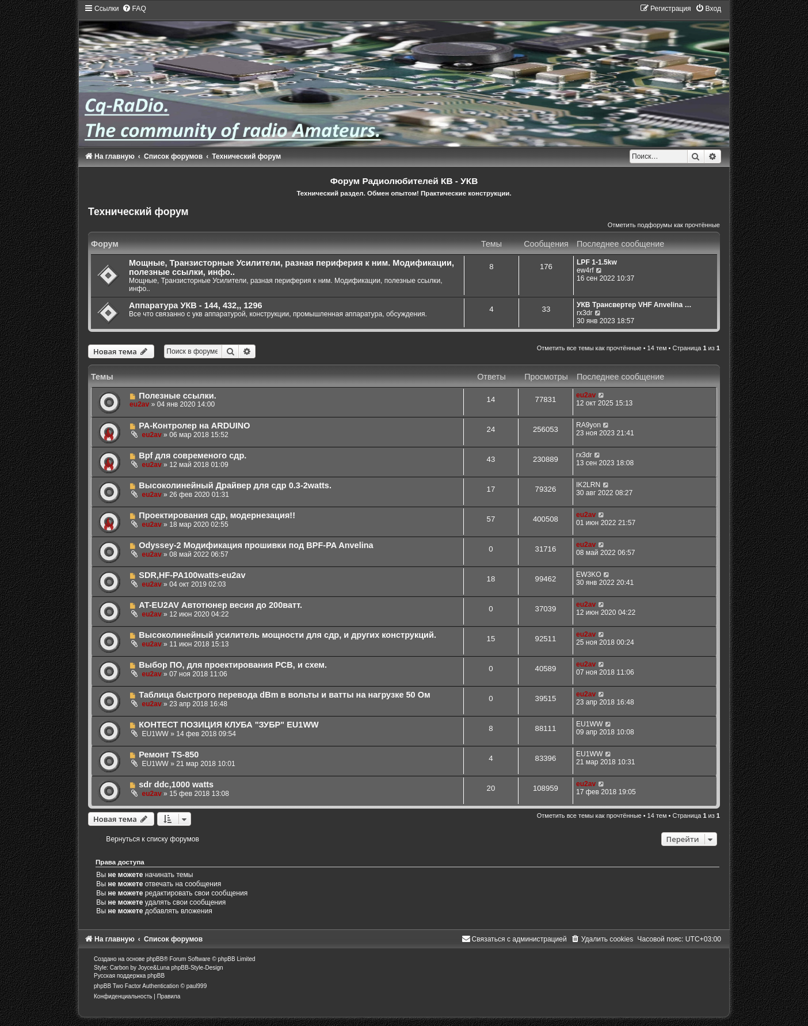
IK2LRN (588, 485)
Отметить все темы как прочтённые (589, 347)
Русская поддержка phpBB (129, 976)
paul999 (196, 986)
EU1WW (155, 734)
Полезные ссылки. (177, 395)
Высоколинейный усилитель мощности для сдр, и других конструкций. (287, 635)
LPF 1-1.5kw (597, 262)
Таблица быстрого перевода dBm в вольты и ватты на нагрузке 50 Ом (284, 694)
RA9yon (588, 425)
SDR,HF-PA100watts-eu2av (192, 575)
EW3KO (588, 575)
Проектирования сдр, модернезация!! (217, 515)
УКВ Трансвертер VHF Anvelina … (634, 305)
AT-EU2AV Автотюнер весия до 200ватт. (220, 605)
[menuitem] (134, 9)
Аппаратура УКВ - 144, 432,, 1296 (195, 305)
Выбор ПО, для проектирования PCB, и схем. (233, 664)
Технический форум (138, 211)
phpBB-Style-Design (197, 967)
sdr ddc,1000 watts (176, 784)
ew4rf (585, 270)
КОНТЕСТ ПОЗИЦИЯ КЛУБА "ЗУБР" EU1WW (229, 724)
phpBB (154, 959)
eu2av (139, 404)
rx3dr (585, 313)
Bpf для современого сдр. (192, 455)
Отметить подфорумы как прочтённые (664, 224)
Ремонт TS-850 (169, 754)
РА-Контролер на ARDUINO (194, 425)
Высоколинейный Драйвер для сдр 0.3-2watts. (235, 485)
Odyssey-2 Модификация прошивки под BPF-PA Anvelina (256, 545)
